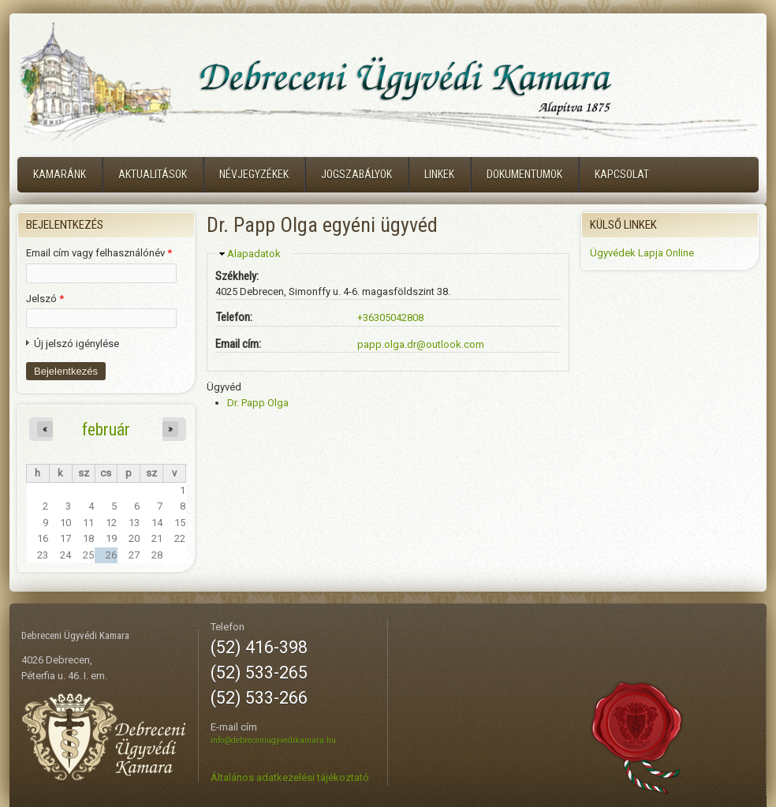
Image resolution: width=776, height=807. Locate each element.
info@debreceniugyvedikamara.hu (273, 740)
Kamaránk (59, 174)
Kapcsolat (622, 174)
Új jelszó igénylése (76, 343)
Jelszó (45, 298)
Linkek (439, 174)
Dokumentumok (524, 174)
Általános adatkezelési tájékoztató (290, 777)
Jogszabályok (356, 174)
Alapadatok (254, 254)
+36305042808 (390, 317)
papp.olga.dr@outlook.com (420, 344)
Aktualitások (152, 174)
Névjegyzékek (254, 174)
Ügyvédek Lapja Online (642, 253)
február (106, 429)
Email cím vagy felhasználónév (99, 253)
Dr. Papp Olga (258, 403)
